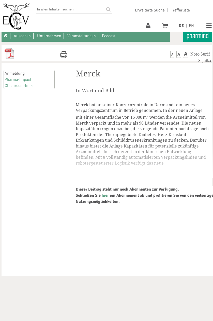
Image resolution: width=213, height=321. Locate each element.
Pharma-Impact (18, 79)
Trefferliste (180, 10)
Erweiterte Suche (150, 10)
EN (191, 25)
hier (105, 195)
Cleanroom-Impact (21, 85)
